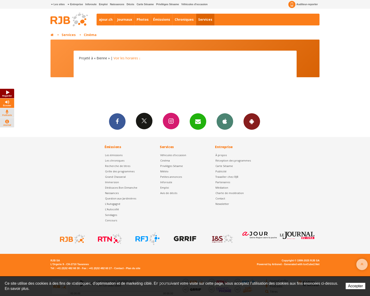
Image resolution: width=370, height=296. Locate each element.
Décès (130, 4)
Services (205, 19)
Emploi (103, 4)
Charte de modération (229, 193)
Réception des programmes (233, 160)
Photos (143, 19)
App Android (252, 121)
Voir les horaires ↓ (127, 58)
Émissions (161, 19)
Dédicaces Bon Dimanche (121, 187)
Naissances (117, 4)
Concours (111, 220)
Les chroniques (114, 160)
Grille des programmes (120, 171)
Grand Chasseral (115, 176)
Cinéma (90, 34)
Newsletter (222, 203)
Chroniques (184, 19)
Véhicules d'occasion (194, 4)
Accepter (355, 286)
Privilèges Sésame (167, 4)
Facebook (117, 121)
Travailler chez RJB (226, 176)
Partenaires (222, 182)
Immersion (112, 182)
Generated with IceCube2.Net (302, 264)
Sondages (111, 214)
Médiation (221, 187)
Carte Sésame (145, 4)
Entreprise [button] (75, 4)
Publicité (221, 171)
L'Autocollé (112, 209)
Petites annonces (171, 176)
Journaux (124, 19)
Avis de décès (168, 193)
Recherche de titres (117, 165)
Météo (164, 171)
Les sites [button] (58, 4)
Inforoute (91, 4)
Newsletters (198, 121)
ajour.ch (106, 19)
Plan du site (133, 268)
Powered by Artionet (269, 264)
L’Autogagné (112, 203)
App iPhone (225, 121)
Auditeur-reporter (303, 4)
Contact (220, 198)
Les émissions (113, 155)
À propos (221, 155)
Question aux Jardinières (120, 198)
